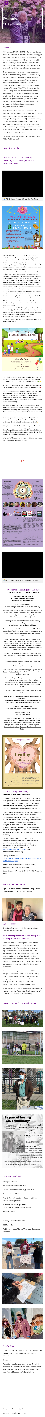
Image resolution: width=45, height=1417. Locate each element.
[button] (2, 2)
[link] (22, 185)
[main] (22, 18)
